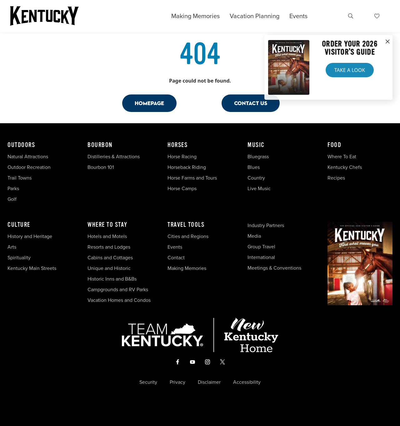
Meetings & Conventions (274, 267)
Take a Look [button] (349, 70)
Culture (19, 225)
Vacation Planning (254, 16)
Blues (254, 167)
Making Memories (195, 16)
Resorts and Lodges (109, 247)
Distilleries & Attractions (114, 156)
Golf (12, 199)
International (261, 257)
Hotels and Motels (107, 236)
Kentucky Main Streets (32, 268)
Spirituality (20, 257)
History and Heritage (30, 236)
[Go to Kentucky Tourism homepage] (44, 16)
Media (254, 236)
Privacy (177, 382)
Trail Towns (20, 177)
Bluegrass (258, 156)
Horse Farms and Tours (192, 177)
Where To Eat (342, 156)
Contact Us (250, 103)
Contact (176, 257)
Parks (13, 188)
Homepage (149, 103)
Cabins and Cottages (110, 257)
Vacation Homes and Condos (119, 300)
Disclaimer (209, 382)
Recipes (337, 177)
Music (256, 145)
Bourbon (100, 145)
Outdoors (21, 145)
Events (298, 16)
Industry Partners (266, 225)
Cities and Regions (188, 236)
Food (334, 145)
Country (256, 177)
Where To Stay (108, 225)
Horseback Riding (187, 167)
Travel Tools (186, 225)
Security (148, 382)
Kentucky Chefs (345, 167)
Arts (12, 247)
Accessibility (247, 382)
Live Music (259, 188)
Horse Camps (182, 188)
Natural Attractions (28, 156)
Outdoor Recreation (29, 167)
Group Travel (261, 246)
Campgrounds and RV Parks (118, 289)
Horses (178, 145)
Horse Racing (182, 156)
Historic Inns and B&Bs (112, 278)
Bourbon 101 (101, 167)
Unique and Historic (109, 268)
